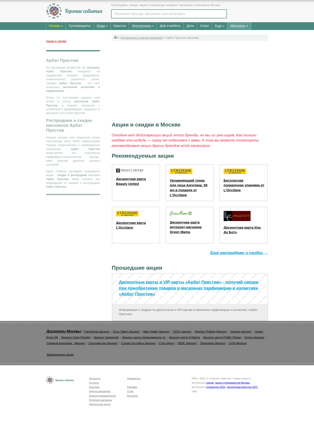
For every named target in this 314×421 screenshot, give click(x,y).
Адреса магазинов (99, 391)
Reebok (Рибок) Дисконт (211, 331)
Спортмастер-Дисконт (103, 343)
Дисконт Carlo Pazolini (76, 337)
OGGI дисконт (182, 331)
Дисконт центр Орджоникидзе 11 (143, 337)
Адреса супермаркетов (102, 395)
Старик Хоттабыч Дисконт (138, 343)
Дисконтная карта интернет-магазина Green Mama (186, 227)
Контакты (132, 395)
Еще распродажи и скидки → (239, 253)
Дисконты (94, 378)
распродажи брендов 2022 (242, 387)
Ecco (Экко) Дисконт (126, 331)
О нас (130, 391)
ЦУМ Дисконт (238, 343)
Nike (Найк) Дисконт (156, 331)
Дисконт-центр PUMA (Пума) (222, 337)
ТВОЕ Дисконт (187, 343)
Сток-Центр (166, 343)
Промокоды (134, 378)
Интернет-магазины (100, 400)
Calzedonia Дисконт (97, 331)
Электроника (141, 26)
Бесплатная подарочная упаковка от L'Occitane (244, 185)
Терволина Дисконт (213, 343)
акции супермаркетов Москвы (232, 382)
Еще (218, 26)
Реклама (132, 387)
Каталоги (94, 387)
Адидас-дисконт (240, 331)
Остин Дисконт (254, 337)
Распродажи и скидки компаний (141, 37)
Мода (101, 26)
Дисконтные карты (100, 404)
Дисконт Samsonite (106, 337)
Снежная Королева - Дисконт (66, 343)
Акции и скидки (56, 41)
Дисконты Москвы (64, 331)
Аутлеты (94, 382)
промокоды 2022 (215, 387)
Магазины (237, 26)
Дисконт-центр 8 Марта (184, 337)
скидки (210, 382)
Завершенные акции (60, 354)
